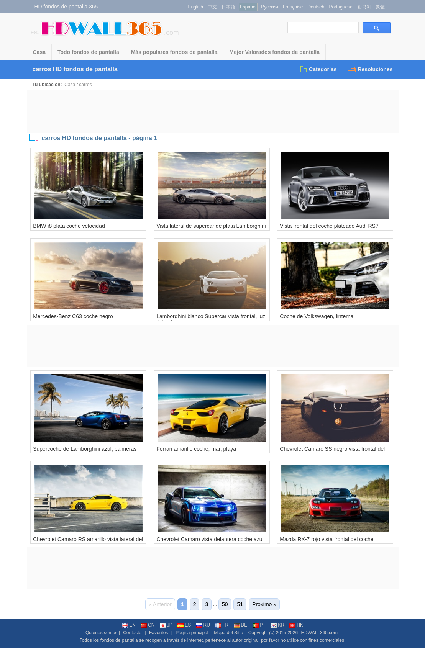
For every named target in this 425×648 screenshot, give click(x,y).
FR (221, 625)
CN (147, 625)
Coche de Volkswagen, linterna (316, 316)
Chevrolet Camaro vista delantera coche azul (209, 539)
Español (248, 7)
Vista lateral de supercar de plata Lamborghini (211, 226)
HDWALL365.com (319, 632)
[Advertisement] (212, 111)
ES (184, 625)
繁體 (380, 7)
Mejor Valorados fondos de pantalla (274, 52)
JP (166, 625)
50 (225, 604)
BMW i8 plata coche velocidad (69, 226)
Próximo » (264, 604)
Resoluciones (370, 69)
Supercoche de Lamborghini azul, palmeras (84, 449)
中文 (212, 7)
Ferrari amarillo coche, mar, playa (196, 449)
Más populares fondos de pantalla (174, 52)
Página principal (192, 632)
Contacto (132, 632)
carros (85, 84)
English (195, 7)
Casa (39, 52)
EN (129, 625)
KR (277, 625)
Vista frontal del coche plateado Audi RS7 (329, 226)
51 (240, 604)
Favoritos (158, 632)
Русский (269, 7)
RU (203, 625)
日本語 (228, 7)
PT (259, 625)
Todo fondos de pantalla (88, 52)
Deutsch (315, 7)
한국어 (364, 7)
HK (296, 625)
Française (293, 7)
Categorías (317, 69)
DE (241, 625)
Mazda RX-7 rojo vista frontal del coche (326, 539)
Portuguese (340, 7)
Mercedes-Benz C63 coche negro (73, 316)
